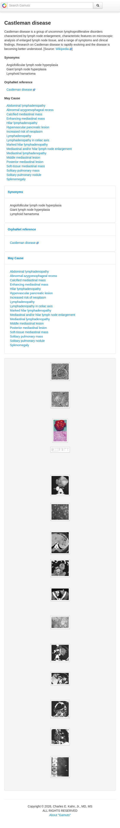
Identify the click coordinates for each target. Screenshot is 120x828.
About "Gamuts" (60, 815)
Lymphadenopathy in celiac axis (27, 140)
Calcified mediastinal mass (24, 114)
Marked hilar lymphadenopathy (27, 144)
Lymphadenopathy (18, 136)
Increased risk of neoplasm (24, 131)
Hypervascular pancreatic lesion (27, 127)
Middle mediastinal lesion (23, 157)
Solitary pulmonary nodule (23, 175)
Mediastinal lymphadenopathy (26, 153)
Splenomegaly (16, 179)
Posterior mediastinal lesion (24, 162)
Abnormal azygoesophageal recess (30, 110)
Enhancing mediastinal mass (25, 118)
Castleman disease (20, 89)
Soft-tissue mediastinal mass (25, 166)
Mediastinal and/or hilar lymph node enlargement (39, 149)
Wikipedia (64, 49)
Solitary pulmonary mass (22, 170)
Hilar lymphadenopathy (21, 123)
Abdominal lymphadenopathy (25, 105)
